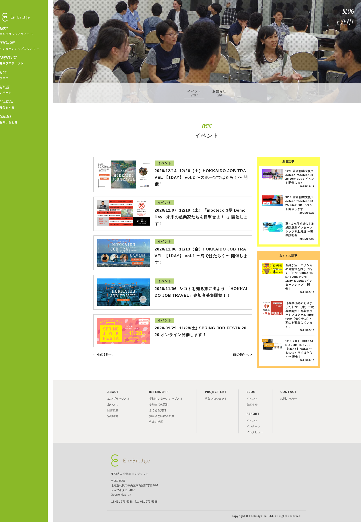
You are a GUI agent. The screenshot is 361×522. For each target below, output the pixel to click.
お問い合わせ (288, 398)
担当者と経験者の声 (161, 416)
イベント (194, 94)
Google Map (118, 494)
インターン (253, 426)
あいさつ (112, 404)
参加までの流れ (159, 404)
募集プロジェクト (216, 398)
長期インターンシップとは (165, 398)
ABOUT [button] (26, 31)
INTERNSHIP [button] (26, 45)
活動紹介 (112, 416)
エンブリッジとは (118, 398)
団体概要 (112, 410)
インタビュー (255, 432)
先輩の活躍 (156, 421)
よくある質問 (157, 410)
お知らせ (219, 94)
